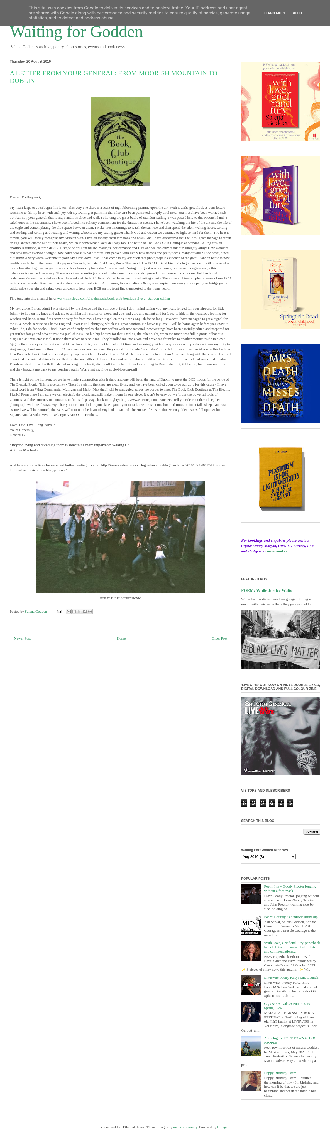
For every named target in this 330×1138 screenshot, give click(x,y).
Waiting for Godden (76, 31)
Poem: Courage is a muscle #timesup (290, 917)
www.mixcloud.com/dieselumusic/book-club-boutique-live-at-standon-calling (113, 298)
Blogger (223, 1127)
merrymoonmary (185, 1127)
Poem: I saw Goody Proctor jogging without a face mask (290, 888)
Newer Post (22, 638)
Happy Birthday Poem (280, 1073)
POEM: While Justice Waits (266, 590)
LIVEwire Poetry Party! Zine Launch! (291, 977)
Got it (296, 13)
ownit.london (277, 551)
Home (121, 638)
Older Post (219, 638)
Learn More (275, 13)
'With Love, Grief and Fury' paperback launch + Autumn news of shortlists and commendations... (292, 947)
